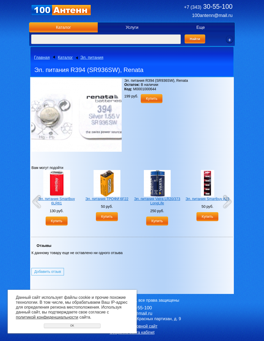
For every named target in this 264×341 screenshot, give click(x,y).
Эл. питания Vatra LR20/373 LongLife (157, 201)
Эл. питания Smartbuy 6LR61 (56, 201)
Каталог (63, 27)
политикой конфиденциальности (47, 317)
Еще (200, 27)
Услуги (132, 27)
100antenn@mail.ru (212, 15)
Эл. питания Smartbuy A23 (207, 199)
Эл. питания (91, 57)
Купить (151, 98)
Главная (42, 57)
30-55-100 (208, 6)
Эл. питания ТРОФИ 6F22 (106, 199)
